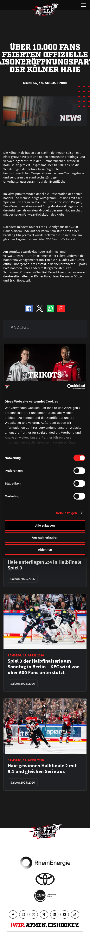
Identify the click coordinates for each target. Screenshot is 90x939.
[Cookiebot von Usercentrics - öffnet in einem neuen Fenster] (67, 387)
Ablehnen (45, 549)
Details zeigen (66, 513)
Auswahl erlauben (45, 537)
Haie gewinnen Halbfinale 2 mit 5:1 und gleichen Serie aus (42, 768)
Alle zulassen (45, 525)
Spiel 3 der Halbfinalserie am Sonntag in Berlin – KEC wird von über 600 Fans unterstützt (44, 666)
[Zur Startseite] (45, 9)
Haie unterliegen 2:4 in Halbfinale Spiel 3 (44, 565)
